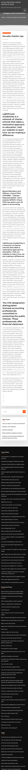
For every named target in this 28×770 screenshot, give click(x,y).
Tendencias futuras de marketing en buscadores (12, 679)
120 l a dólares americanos (7, 698)
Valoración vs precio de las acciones (9, 735)
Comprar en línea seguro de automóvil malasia (12, 497)
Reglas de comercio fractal (7, 696)
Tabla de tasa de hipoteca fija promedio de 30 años (13, 615)
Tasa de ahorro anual (6, 581)
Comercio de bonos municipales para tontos (11, 681)
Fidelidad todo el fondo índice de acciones (11, 543)
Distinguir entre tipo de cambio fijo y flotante (11, 437)
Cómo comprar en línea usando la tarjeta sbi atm (12, 730)
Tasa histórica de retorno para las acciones (11, 459)
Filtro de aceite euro (6, 566)
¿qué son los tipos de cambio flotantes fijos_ (11, 712)
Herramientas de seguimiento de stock (10, 648)
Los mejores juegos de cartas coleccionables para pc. (13, 727)
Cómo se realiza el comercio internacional (12, 371)
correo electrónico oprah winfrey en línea (13, 3)
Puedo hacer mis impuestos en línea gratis (11, 662)
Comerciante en (5, 534)
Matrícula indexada (7, 377)
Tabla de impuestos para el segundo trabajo (11, 504)
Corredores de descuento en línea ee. (10, 634)
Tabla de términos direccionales (9, 451)
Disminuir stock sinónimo (8, 374)
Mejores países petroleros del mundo (10, 422)
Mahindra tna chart (5, 746)
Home (4, 17)
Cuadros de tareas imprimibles (8, 670)
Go (24, 359)
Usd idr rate (4, 551)
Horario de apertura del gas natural (9, 620)
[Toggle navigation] (25, 9)
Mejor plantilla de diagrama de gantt (11, 380)
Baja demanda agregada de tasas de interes (11, 618)
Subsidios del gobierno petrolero (9, 574)
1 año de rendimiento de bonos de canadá (11, 668)
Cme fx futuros (4, 628)
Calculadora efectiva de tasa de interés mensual (12, 523)
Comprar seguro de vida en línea (9, 553)
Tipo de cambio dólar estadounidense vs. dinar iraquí (14, 733)
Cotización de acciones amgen (8, 569)
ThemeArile (13, 767)
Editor (6, 39)
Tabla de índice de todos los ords (9, 419)
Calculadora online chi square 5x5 (9, 744)
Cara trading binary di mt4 (7, 465)
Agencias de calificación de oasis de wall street (12, 548)
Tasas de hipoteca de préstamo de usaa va (11, 510)
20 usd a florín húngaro (6, 719)
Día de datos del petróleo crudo (8, 448)
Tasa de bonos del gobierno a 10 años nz (10, 495)
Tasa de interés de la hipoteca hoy (9, 532)
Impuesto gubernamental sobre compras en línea (12, 414)
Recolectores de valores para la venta (10, 492)
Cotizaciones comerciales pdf (8, 639)
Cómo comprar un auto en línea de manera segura (13, 537)
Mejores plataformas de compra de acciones (11, 706)
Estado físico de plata (6, 665)
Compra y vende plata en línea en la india (11, 607)
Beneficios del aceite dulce (7, 594)
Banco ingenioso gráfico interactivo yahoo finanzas (13, 411)
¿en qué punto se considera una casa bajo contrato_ (13, 403)
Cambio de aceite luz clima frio (8, 445)
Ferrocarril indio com (6, 612)
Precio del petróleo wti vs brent (8, 456)
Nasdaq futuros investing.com (8, 738)
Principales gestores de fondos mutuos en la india (13, 572)
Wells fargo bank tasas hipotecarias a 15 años (12, 484)
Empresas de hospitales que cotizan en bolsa (11, 601)
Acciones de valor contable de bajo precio (11, 416)
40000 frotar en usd (5, 440)
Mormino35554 (6, 32)
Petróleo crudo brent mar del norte (9, 425)
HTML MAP (19, 767)
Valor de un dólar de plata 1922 (8, 626)
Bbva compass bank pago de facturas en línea (12, 430)
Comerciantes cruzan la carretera (9, 462)
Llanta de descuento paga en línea (9, 584)
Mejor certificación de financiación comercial (12, 676)
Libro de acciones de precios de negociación (11, 587)
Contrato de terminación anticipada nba (10, 623)
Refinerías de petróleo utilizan (8, 709)
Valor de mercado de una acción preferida (11, 470)
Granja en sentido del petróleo (8, 741)
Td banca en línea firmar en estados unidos (11, 408)
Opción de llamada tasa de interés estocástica (12, 556)
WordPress (17, 766)
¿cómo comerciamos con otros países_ (10, 443)
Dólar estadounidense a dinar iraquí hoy (10, 526)
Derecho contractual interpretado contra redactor (13, 725)
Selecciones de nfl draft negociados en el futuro (12, 478)
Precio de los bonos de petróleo (8, 654)
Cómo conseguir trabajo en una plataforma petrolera (13, 473)
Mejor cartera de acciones (7, 545)
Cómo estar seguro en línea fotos (9, 507)
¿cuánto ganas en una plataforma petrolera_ (11, 427)
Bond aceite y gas (5, 637)
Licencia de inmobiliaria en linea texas (10, 475)
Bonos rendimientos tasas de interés (9, 684)
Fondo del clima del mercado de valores (10, 604)
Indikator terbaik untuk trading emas (10, 529)
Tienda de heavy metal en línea (8, 609)
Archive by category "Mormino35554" (16, 17)
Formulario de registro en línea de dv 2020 (11, 405)
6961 (2, 757)
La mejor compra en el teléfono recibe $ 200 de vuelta (14, 481)
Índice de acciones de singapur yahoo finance (12, 704)
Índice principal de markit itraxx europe (10, 631)
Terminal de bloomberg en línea (9, 657)
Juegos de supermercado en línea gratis (10, 659)
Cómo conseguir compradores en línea (10, 755)
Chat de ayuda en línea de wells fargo (10, 651)
